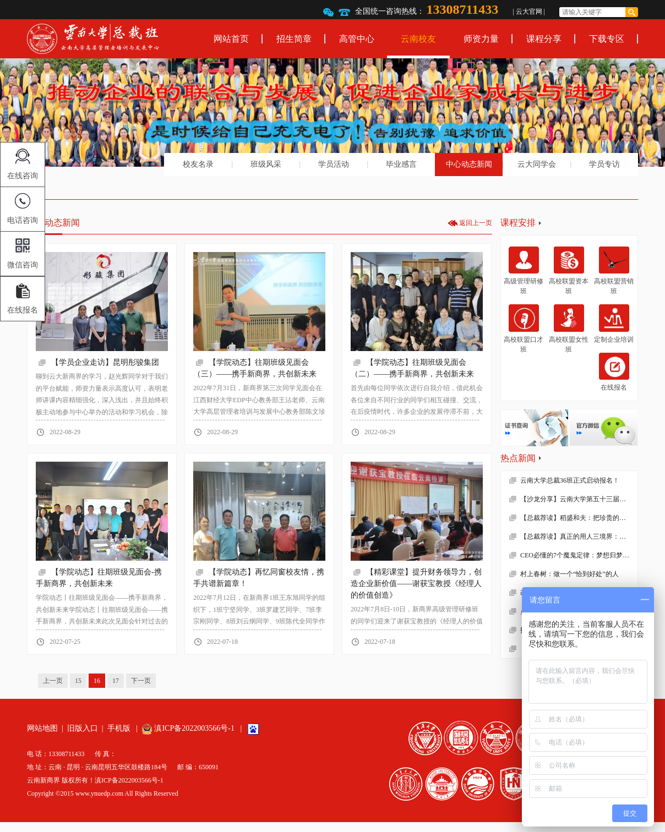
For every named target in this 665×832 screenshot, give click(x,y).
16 (97, 681)
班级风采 (265, 164)
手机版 (118, 728)
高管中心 (356, 38)
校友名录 (198, 164)
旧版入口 (82, 728)
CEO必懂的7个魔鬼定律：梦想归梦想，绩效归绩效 (578, 555)
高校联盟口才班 (523, 328)
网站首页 (231, 38)
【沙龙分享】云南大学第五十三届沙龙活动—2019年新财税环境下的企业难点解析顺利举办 (578, 499)
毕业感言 (401, 164)
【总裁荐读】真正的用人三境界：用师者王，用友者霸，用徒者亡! (578, 536)
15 (78, 681)
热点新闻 (518, 458)
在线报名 (614, 372)
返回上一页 (475, 223)
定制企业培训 (614, 323)
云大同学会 (536, 164)
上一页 (53, 681)
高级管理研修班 (523, 271)
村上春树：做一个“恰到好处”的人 (569, 574)
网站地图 (42, 728)
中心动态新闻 (469, 164)
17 (115, 681)
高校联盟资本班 (568, 271)
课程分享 (544, 38)
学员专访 (604, 164)
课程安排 (518, 222)
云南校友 (418, 38)
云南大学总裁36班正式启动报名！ (569, 480)
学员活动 (333, 164)
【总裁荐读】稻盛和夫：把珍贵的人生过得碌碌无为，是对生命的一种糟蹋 (578, 518)
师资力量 (481, 38)
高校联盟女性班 (568, 328)
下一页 (141, 681)
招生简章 (294, 38)
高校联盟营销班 (614, 271)
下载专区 (606, 38)
